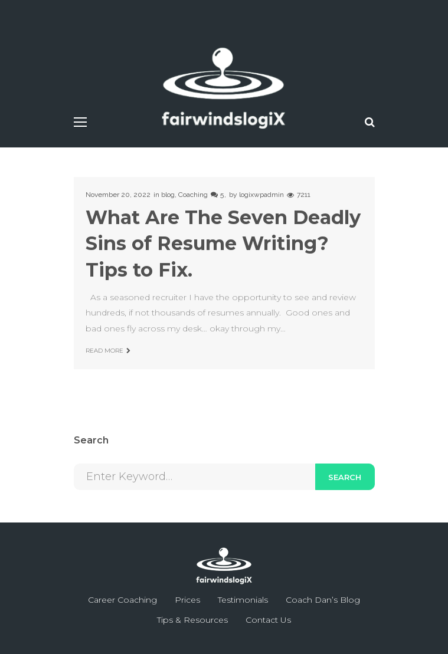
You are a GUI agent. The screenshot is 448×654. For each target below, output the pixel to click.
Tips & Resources (192, 619)
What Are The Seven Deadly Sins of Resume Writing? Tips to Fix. (223, 244)
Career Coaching (122, 599)
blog (168, 194)
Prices (187, 599)
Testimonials (243, 599)
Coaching (193, 194)
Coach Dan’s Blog (323, 599)
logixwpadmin (261, 194)
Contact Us (268, 619)
